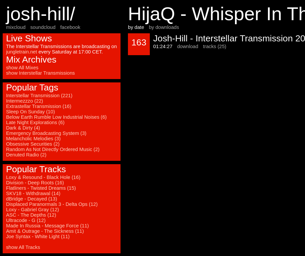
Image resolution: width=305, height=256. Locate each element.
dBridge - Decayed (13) (31, 199)
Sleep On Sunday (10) (30, 111)
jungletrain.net (21, 51)
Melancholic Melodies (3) (33, 138)
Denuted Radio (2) (26, 154)
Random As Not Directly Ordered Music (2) (53, 149)
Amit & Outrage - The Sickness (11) (45, 231)
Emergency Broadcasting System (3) (46, 133)
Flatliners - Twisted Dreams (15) (41, 188)
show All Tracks (23, 247)
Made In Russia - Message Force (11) (47, 225)
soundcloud (43, 27)
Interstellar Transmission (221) (39, 95)
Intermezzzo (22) (24, 101)
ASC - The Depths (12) (31, 215)
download (187, 46)
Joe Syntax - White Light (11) (38, 236)
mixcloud (16, 27)
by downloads (164, 27)
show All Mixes (22, 67)
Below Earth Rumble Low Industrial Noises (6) (56, 117)
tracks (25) (214, 46)
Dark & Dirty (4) (23, 128)
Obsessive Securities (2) (33, 144)
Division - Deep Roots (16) (35, 182)
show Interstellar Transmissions (40, 73)
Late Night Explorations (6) (35, 122)
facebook (70, 27)
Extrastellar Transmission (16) (38, 106)
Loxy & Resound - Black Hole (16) (43, 177)
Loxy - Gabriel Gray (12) (32, 209)
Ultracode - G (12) (25, 220)
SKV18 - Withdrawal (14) (33, 193)
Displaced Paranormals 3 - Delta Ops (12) (52, 204)
